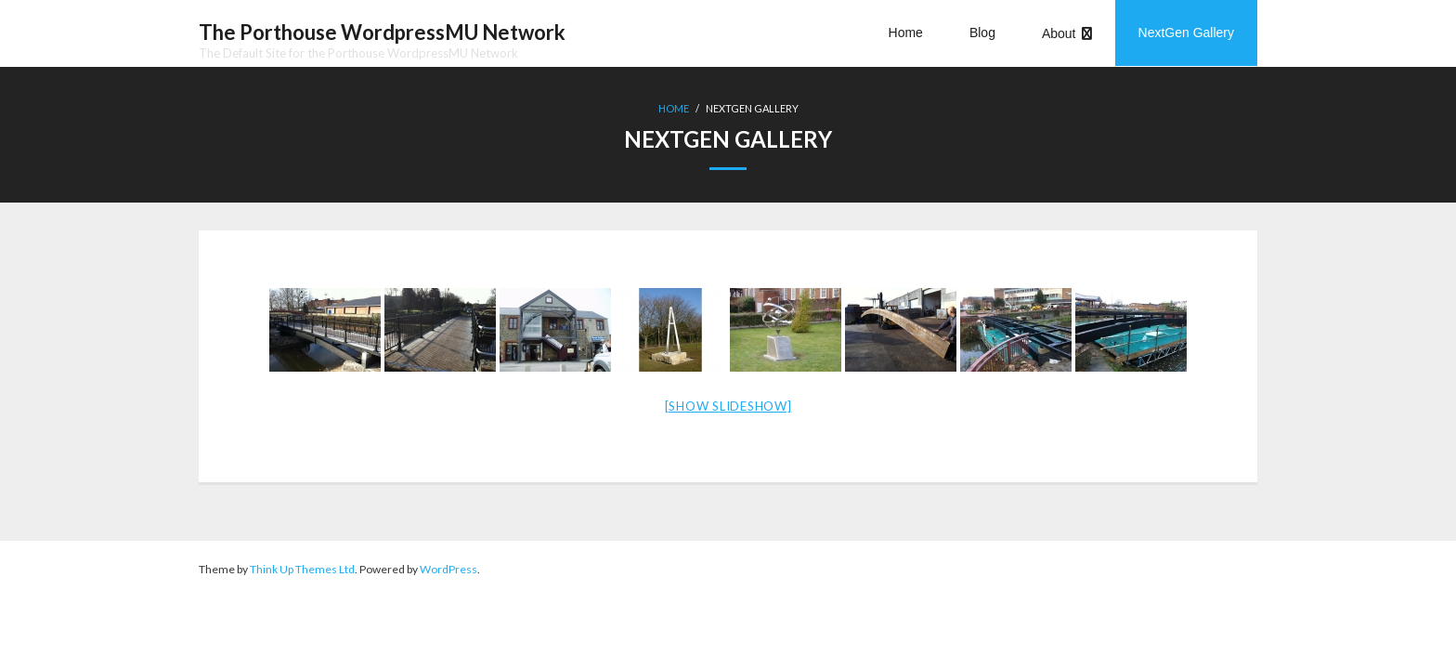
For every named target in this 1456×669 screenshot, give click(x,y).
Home (673, 108)
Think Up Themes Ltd (302, 569)
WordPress (448, 569)
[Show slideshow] (728, 406)
